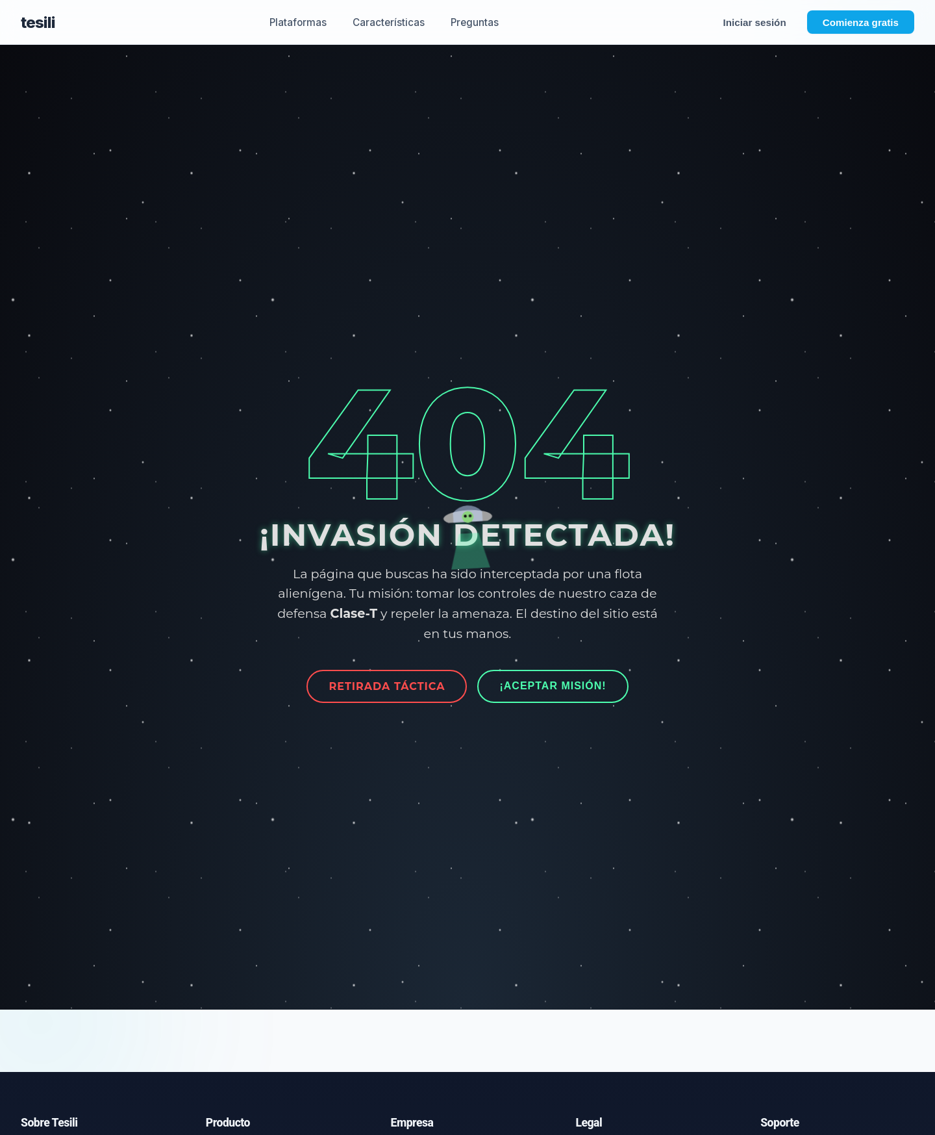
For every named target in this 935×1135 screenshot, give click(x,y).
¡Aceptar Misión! (552, 685)
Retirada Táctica (387, 686)
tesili (38, 22)
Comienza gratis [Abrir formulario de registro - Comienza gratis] (861, 22)
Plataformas (298, 22)
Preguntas (475, 22)
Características (389, 22)
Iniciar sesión (754, 22)
